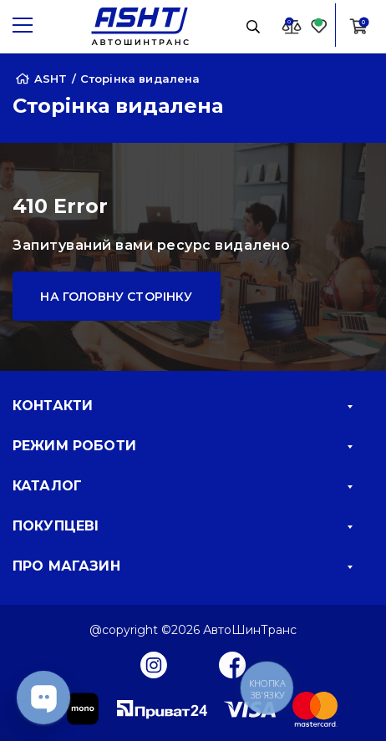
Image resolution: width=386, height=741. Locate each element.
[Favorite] (319, 25)
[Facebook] (232, 664)
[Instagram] (153, 664)
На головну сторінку (116, 296)
